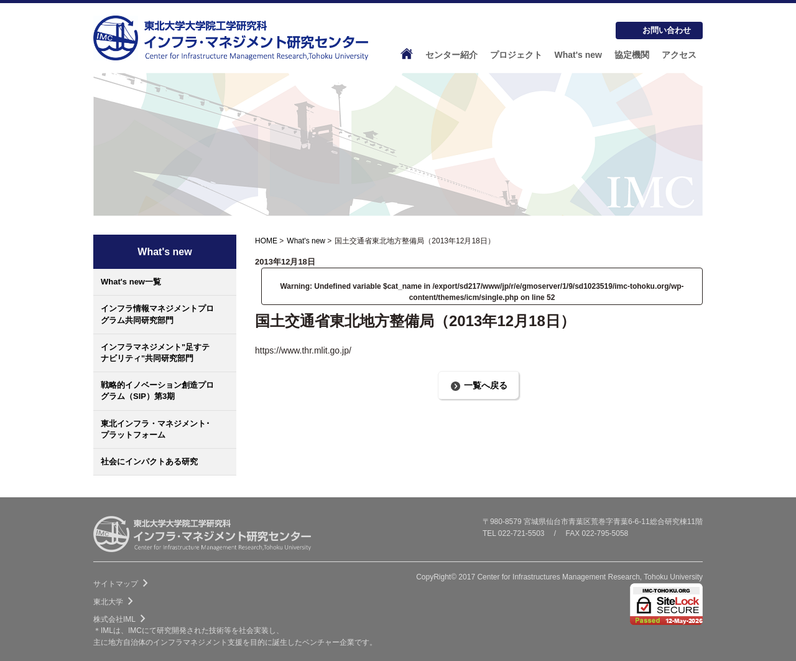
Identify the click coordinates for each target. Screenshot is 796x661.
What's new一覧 (131, 281)
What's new (306, 241)
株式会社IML (121, 619)
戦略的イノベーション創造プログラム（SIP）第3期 (157, 390)
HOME (266, 241)
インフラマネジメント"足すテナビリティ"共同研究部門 (155, 352)
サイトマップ (123, 583)
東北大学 (115, 602)
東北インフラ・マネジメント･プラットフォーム (155, 429)
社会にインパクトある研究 (149, 461)
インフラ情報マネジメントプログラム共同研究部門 (157, 314)
